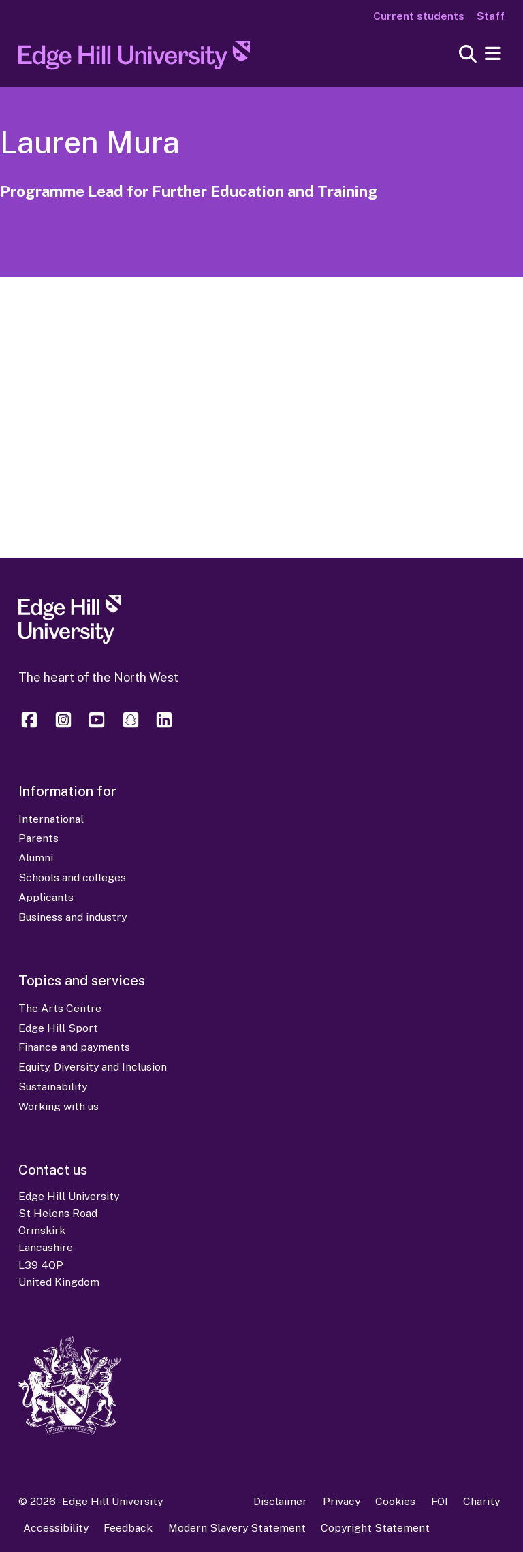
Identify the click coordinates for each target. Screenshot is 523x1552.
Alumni (35, 857)
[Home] (134, 59)
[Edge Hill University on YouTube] (96, 726)
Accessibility (56, 1527)
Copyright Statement (375, 1527)
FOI (439, 1501)
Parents (38, 838)
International (51, 818)
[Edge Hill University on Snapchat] (130, 726)
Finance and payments (74, 1047)
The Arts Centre (59, 1008)
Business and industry (72, 916)
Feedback (128, 1527)
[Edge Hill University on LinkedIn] (164, 726)
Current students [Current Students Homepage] (418, 16)
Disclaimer (280, 1501)
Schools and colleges (72, 877)
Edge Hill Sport (58, 1028)
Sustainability (52, 1086)
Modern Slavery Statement (237, 1527)
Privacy (341, 1501)
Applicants (46, 897)
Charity (481, 1501)
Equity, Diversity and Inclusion (92, 1066)
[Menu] (493, 54)
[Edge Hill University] (69, 639)
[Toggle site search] (468, 55)
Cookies (395, 1501)
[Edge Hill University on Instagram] (63, 726)
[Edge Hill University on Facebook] (31, 726)
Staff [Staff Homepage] (491, 16)
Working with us (58, 1106)
